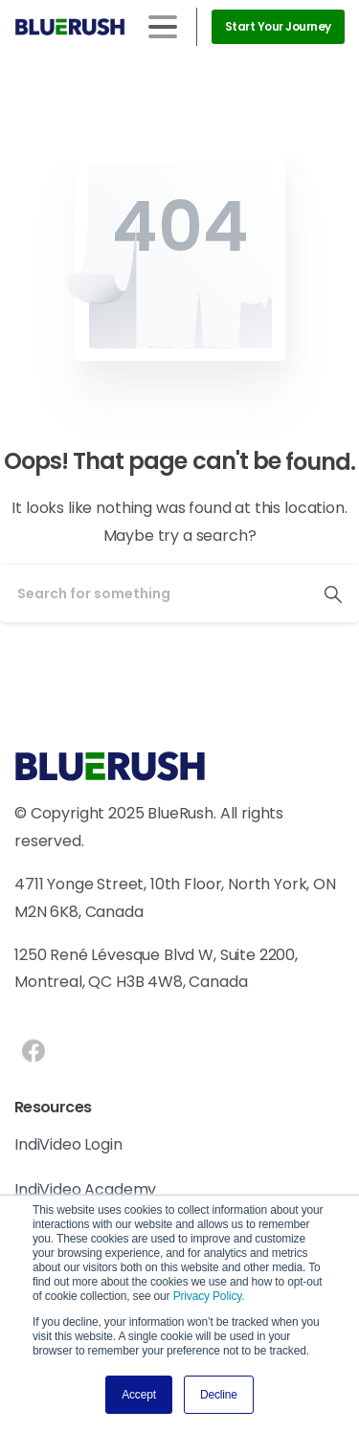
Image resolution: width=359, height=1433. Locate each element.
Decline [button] (218, 1394)
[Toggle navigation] (163, 27)
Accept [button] (139, 1394)
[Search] (153, 593)
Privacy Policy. (209, 1296)
